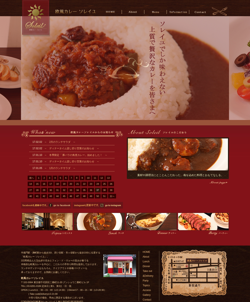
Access (147, 290)
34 (77, 190)
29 (44, 190)
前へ (31, 178)
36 (91, 190)
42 (44, 196)
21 (77, 184)
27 (30, 190)
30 (51, 190)
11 (95, 178)
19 (64, 184)
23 (91, 184)
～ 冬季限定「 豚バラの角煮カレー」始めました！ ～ (75, 155)
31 (57, 190)
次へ (112, 196)
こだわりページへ (218, 182)
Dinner (146, 266)
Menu (156, 12)
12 (101, 178)
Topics (146, 285)
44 (57, 196)
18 (57, 184)
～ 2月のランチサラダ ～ (60, 142)
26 (111, 184)
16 (44, 184)
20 (71, 184)
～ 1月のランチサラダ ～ (60, 168)
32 (64, 190)
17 (51, 184)
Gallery (147, 294)
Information (178, 12)
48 (84, 196)
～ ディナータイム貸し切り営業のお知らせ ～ (71, 148)
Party (146, 280)
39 (111, 190)
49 (91, 196)
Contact (200, 12)
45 (64, 196)
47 (77, 196)
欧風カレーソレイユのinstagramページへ (98, 205)
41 (37, 196)
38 (104, 190)
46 (71, 196)
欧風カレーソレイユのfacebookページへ (46, 205)
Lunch (146, 261)
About (133, 12)
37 (98, 190)
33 (71, 190)
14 (30, 184)
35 (84, 190)
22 (84, 184)
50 (98, 196)
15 (37, 184)
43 (51, 196)
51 (104, 196)
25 (104, 184)
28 (37, 190)
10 (88, 178)
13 (108, 178)
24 (98, 184)
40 (30, 196)
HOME (111, 12)
